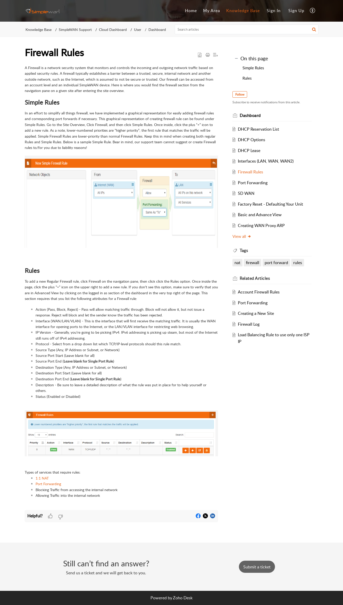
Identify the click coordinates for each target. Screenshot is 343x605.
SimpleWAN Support (75, 29)
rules (299, 262)
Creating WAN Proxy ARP (263, 225)
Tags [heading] (246, 250)
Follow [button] (241, 94)
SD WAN (248, 193)
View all (244, 236)
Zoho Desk (183, 598)
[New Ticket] (257, 567)
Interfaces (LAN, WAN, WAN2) (267, 161)
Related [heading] (257, 278)
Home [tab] (191, 10)
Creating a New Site (258, 313)
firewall (254, 262)
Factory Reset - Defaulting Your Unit (272, 204)
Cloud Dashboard (113, 29)
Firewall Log (250, 324)
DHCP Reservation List (260, 129)
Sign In (274, 10)
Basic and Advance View (261, 214)
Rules (247, 78)
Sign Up (296, 10)
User (137, 29)
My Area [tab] (211, 10)
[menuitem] (273, 11)
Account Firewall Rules (260, 292)
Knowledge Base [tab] (243, 10)
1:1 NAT (42, 478)
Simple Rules (253, 67)
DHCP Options (253, 139)
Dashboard (157, 29)
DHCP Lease (251, 150)
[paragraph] (121, 287)
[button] (313, 11)
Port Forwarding (48, 483)
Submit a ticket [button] (257, 567)
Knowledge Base (39, 29)
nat (239, 262)
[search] (247, 29)
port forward (278, 262)
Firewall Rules (252, 172)
